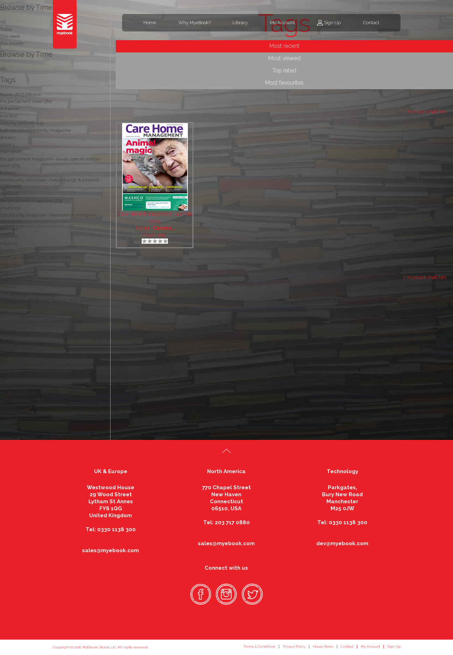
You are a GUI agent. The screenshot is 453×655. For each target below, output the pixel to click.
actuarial (9, 229)
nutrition (8, 116)
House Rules (323, 646)
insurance (10, 208)
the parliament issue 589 (25, 101)
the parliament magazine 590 (31, 293)
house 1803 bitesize (20, 94)
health (6, 429)
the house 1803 (16, 279)
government (13, 379)
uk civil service (15, 400)
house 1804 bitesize (20, 350)
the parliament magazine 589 (31, 200)
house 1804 (12, 386)
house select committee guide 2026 (37, 314)
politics (7, 144)
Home (149, 22)
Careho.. (163, 228)
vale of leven (13, 328)
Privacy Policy (294, 646)
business (9, 235)
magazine (10, 264)
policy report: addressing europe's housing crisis (50, 415)
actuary (8, 137)
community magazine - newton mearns (41, 321)
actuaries (9, 108)
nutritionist (11, 372)
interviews (10, 151)
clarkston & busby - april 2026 (31, 393)
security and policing (21, 123)
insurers (8, 243)
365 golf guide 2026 (21, 336)
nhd (4, 272)
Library (240, 22)
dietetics (8, 408)
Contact (371, 22)
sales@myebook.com (110, 550)
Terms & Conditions (259, 646)
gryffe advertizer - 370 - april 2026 (35, 257)
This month (11, 43)
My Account (282, 22)
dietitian (8, 286)
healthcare (11, 343)
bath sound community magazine (35, 130)
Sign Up (332, 22)
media (6, 422)
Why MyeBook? (194, 22)
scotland (9, 193)
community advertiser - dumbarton (37, 364)
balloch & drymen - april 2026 (31, 436)
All (3, 68)
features (8, 172)
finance (7, 250)
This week (10, 36)
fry (3, 357)
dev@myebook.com (342, 543)
